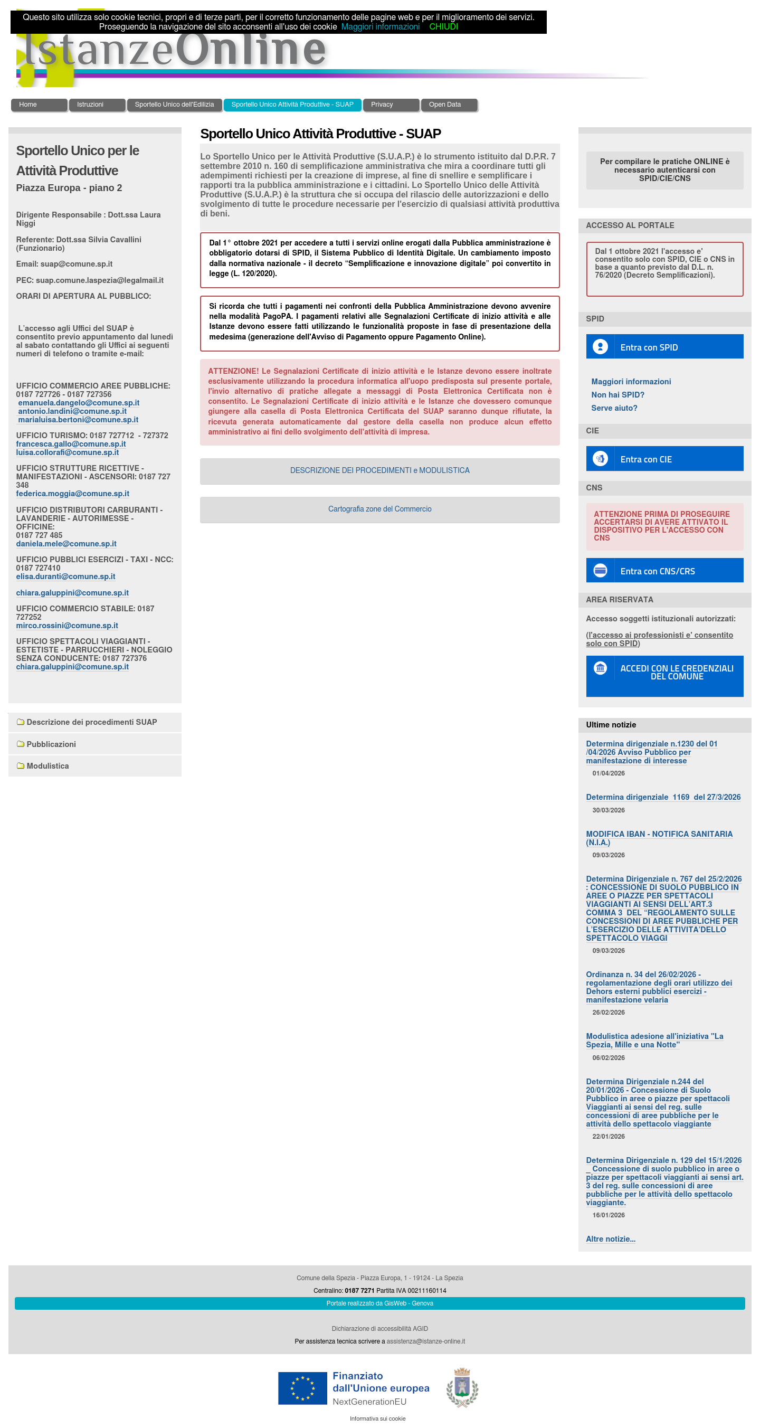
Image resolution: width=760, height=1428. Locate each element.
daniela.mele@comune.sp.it (66, 544)
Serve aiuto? (615, 408)
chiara (72, 593)
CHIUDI (444, 27)
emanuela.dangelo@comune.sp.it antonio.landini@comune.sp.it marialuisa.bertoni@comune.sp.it (78, 411)
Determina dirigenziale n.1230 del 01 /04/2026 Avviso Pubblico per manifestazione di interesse (652, 752)
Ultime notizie (611, 725)
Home (27, 104)
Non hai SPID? (618, 395)
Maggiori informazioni (631, 382)
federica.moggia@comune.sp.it (72, 494)
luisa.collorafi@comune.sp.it (67, 453)
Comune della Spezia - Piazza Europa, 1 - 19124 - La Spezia (380, 1278)
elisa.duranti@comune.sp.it (66, 577)
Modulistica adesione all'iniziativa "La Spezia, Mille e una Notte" (655, 1041)
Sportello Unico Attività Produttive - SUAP (293, 104)
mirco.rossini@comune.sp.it (67, 626)
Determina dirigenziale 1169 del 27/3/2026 (663, 797)
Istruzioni (90, 104)
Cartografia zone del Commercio (380, 509)
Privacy (382, 104)
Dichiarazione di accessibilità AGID (380, 1329)
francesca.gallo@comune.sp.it (71, 444)
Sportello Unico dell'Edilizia (174, 104)
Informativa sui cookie (378, 1419)
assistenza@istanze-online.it (426, 1341)
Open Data (445, 104)
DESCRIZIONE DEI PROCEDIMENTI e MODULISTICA (380, 471)
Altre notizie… (611, 1239)
